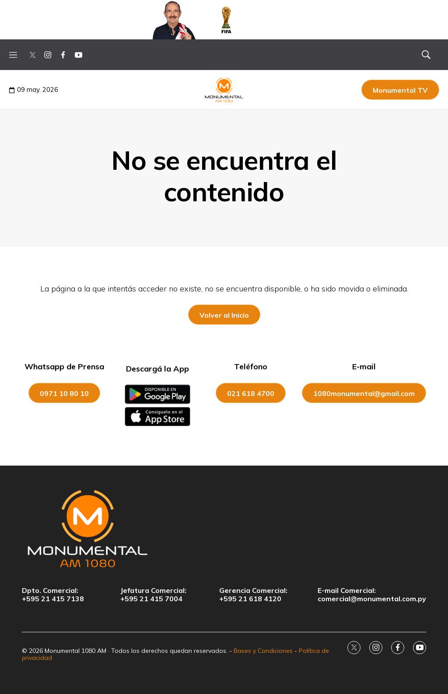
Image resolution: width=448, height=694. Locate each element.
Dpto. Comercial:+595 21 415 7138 (53, 594)
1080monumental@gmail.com (364, 393)
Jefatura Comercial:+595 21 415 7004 (153, 594)
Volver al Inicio (224, 315)
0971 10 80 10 (64, 393)
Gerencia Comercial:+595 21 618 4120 (253, 594)
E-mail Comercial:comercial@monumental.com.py (372, 594)
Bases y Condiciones (263, 651)
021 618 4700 (250, 393)
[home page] (224, 528)
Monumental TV (400, 90)
